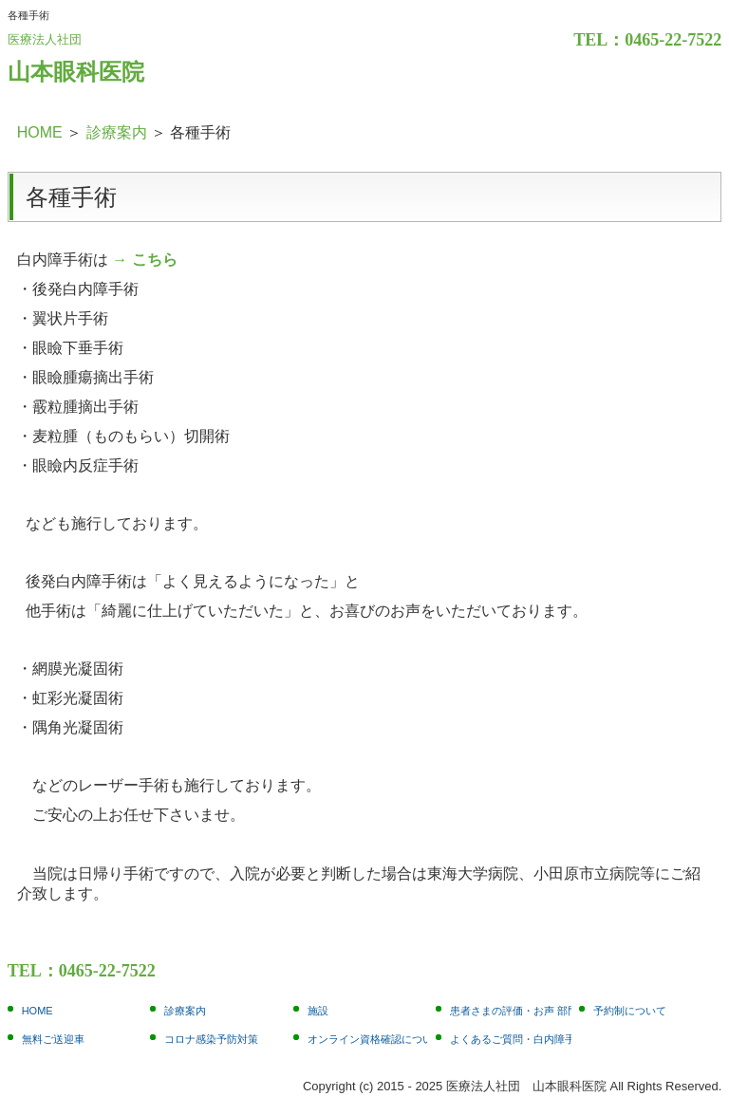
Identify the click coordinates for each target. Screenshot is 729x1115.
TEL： (599, 39)
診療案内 (185, 1010)
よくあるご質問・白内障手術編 (510, 1039)
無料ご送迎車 (53, 1039)
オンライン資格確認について (368, 1039)
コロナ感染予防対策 (211, 1039)
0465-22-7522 (673, 39)
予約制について (629, 1010)
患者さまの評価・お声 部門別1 (510, 1010)
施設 (318, 1010)
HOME (37, 1010)
